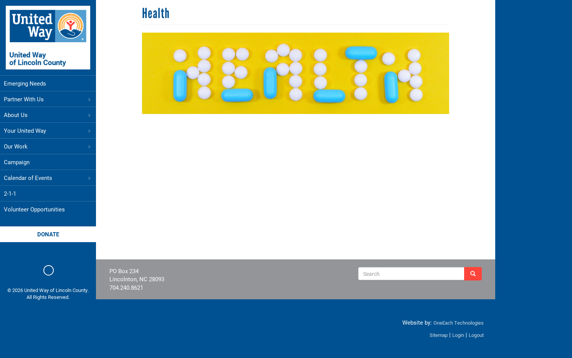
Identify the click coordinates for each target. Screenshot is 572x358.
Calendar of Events (48, 177)
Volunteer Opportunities (34, 209)
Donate (48, 234)
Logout (476, 335)
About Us (48, 115)
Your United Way (48, 130)
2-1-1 (10, 193)
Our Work (48, 146)
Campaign (17, 162)
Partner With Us (48, 99)
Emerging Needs (25, 83)
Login (458, 335)
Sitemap (439, 335)
